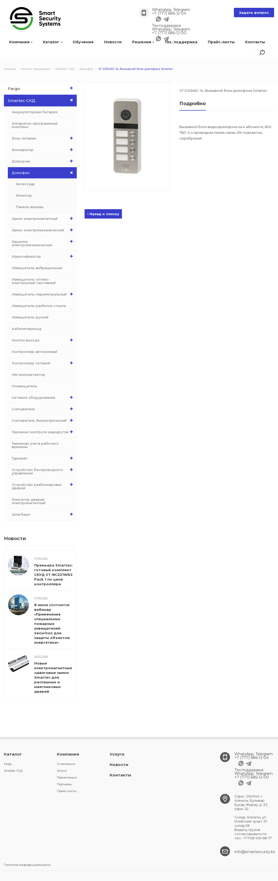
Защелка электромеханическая (43, 242)
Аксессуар (25, 184)
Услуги (62, 771)
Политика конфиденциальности (27, 865)
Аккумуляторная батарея (34, 112)
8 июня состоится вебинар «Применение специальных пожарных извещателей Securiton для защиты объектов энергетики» (52, 623)
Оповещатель (24, 386)
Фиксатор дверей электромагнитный (29, 501)
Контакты (255, 42)
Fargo (41, 88)
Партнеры (64, 784)
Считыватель (43, 409)
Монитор (24, 195)
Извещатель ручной (30, 317)
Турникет (43, 458)
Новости (113, 42)
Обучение (83, 42)
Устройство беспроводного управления (43, 470)
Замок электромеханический (43, 230)
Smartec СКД (42, 100)
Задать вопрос (254, 12)
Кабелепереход (27, 329)
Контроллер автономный (34, 351)
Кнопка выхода (43, 340)
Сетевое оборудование (43, 397)
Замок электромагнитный (43, 218)
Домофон (44, 172)
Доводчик (43, 161)
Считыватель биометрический (43, 420)
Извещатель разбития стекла (39, 306)
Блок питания (43, 138)
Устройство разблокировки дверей (43, 485)
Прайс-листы (221, 42)
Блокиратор (43, 149)
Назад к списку (103, 214)
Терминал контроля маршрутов (43, 431)
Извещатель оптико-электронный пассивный (34, 281)
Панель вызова (29, 207)
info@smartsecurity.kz (254, 851)
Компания (20, 42)
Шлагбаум (43, 514)
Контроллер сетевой (43, 363)
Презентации (67, 777)
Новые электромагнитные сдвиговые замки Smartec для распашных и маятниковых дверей (53, 677)
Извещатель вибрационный (37, 268)
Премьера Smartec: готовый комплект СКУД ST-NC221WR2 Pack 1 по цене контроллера (53, 574)
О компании (66, 764)
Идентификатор (43, 256)
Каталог (52, 42)
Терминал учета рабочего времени (35, 445)
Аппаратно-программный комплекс (35, 125)
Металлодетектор (28, 374)
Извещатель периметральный (43, 294)
